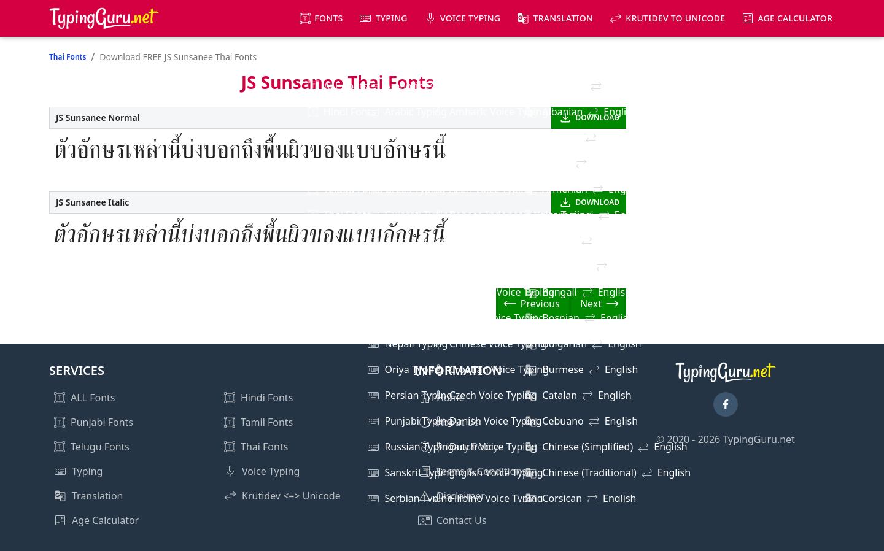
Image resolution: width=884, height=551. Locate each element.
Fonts (328, 18)
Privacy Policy (467, 446)
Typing (392, 18)
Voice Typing (470, 18)
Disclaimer (460, 496)
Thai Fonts (67, 57)
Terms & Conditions (481, 471)
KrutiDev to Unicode (675, 18)
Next (591, 303)
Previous (540, 303)
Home (450, 397)
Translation (563, 18)
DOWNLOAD (597, 117)
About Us (457, 422)
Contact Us (461, 520)
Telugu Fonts (100, 446)
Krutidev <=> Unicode (291, 496)
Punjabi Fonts (102, 422)
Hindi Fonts (267, 397)
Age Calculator (795, 18)
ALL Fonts (93, 397)
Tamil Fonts (267, 422)
